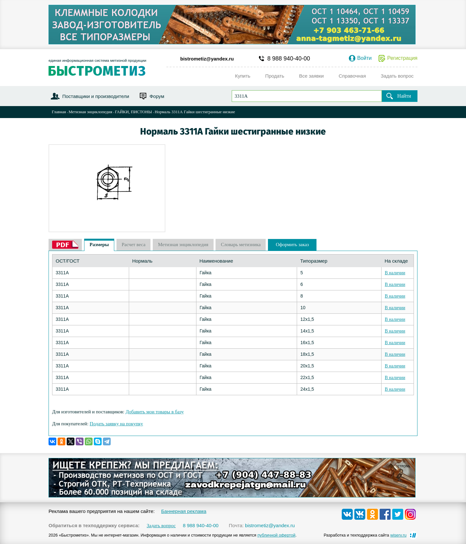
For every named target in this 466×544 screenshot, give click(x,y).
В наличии (395, 272)
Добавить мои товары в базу (155, 411)
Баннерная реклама (183, 511)
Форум (157, 96)
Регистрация (402, 58)
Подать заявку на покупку (116, 423)
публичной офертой (276, 535)
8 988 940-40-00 (288, 58)
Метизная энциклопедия (90, 111)
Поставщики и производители (95, 96)
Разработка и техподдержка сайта (365, 535)
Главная (59, 111)
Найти (404, 96)
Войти (364, 58)
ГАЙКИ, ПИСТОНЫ (133, 111)
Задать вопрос (161, 525)
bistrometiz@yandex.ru (207, 58)
